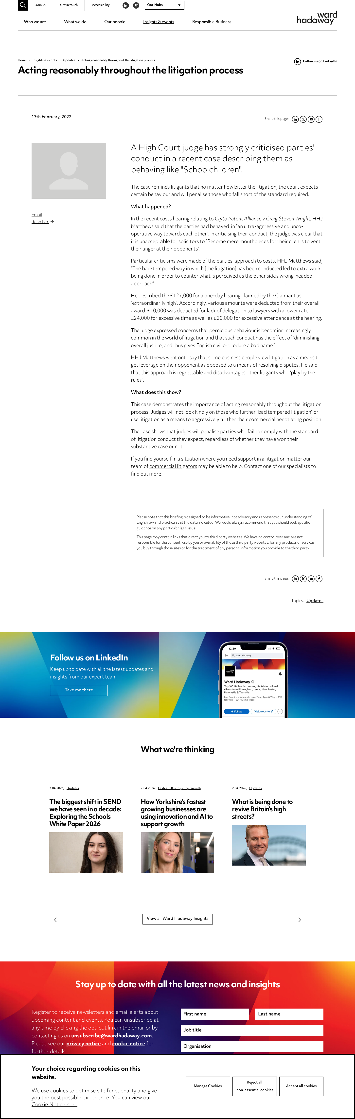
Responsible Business (211, 22)
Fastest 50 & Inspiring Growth (179, 788)
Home (22, 60)
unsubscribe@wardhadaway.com (111, 1036)
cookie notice (128, 1044)
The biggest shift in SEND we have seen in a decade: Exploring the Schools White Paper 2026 (85, 813)
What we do (75, 22)
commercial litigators (173, 467)
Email (37, 215)
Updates (69, 60)
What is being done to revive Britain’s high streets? (262, 810)
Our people (114, 22)
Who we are (35, 22)
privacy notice (83, 1044)
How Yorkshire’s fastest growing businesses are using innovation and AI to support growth (177, 813)
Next (299, 920)
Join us (41, 5)
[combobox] (164, 5)
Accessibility (101, 5)
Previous (55, 920)
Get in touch (69, 5)
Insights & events (158, 22)
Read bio (43, 222)
